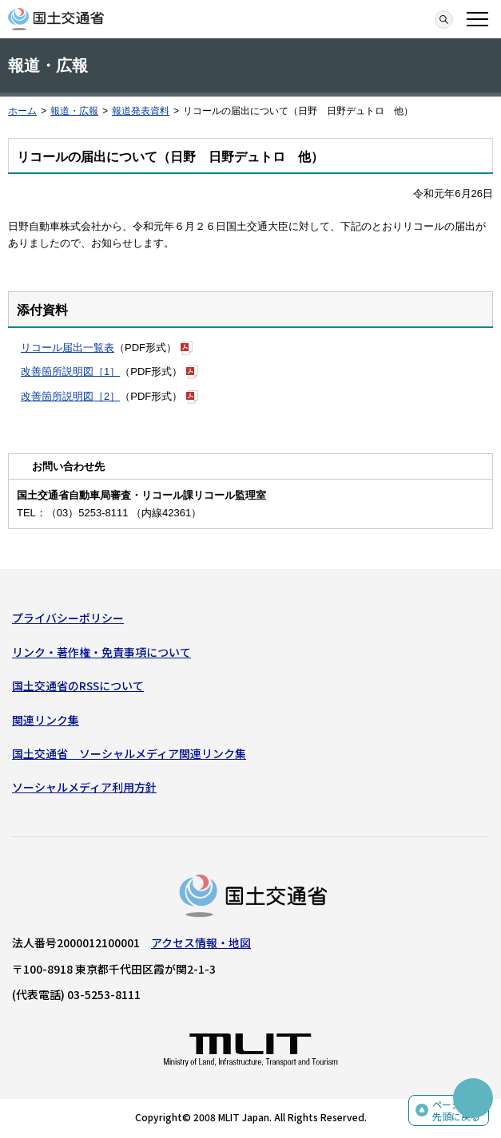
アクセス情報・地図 (201, 942)
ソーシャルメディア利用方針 (84, 787)
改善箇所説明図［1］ (70, 371)
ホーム (22, 111)
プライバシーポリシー (68, 618)
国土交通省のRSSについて (78, 685)
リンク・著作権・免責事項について (101, 652)
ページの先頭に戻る (456, 1110)
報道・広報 (74, 111)
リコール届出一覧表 (67, 348)
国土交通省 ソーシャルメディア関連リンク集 (129, 753)
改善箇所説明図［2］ (70, 396)
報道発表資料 (140, 111)
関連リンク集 (45, 720)
